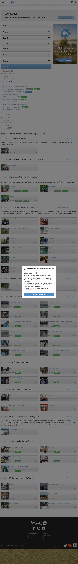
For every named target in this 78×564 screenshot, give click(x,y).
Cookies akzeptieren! (39, 294)
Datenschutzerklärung (28, 289)
